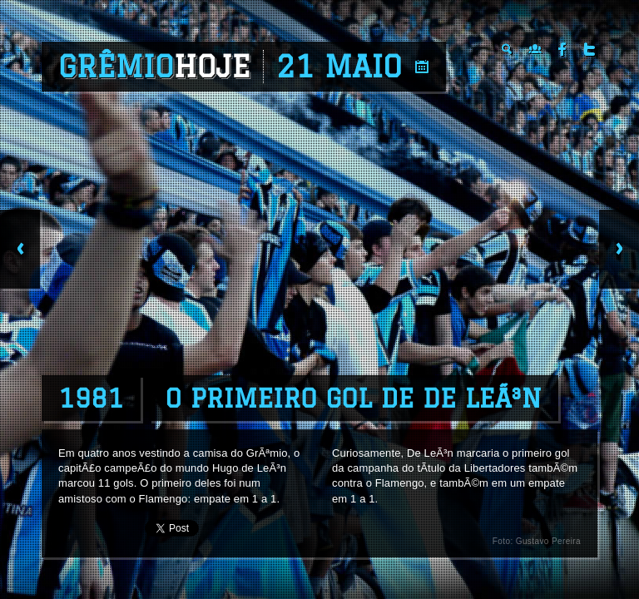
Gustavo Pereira (548, 541)
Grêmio (154, 66)
